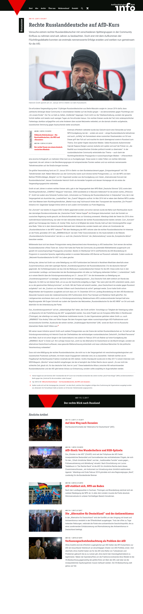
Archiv (43, 8)
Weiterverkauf (63, 8)
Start (30, 8)
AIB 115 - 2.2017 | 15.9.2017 (38, 19)
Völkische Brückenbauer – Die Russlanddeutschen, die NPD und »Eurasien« (66, 382)
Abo (36, 8)
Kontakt (75, 8)
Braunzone (21, 25)
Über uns (51, 8)
